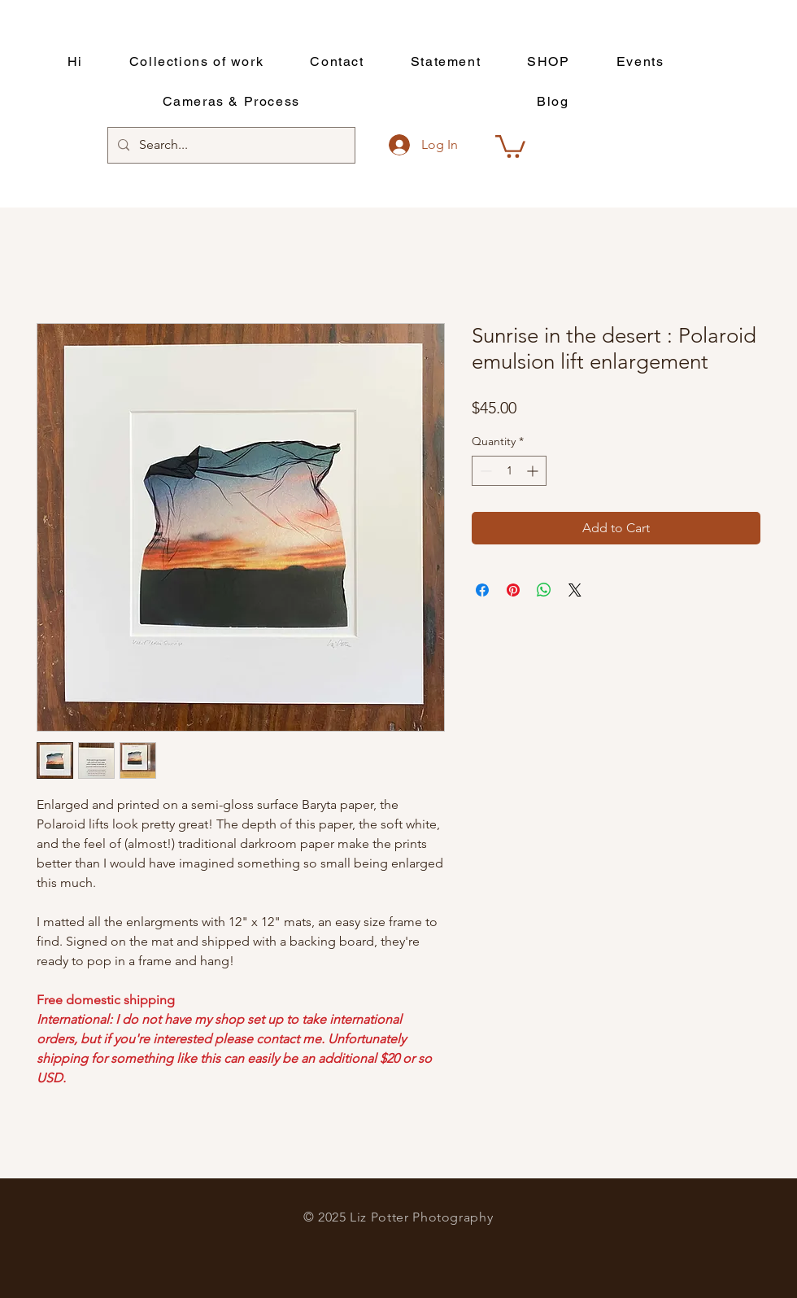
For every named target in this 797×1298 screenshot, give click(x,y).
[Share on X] (575, 590)
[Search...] (229, 145)
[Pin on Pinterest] (513, 590)
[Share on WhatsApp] (544, 590)
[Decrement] (484, 471)
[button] (510, 145)
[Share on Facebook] (482, 590)
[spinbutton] (509, 471)
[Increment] (534, 471)
